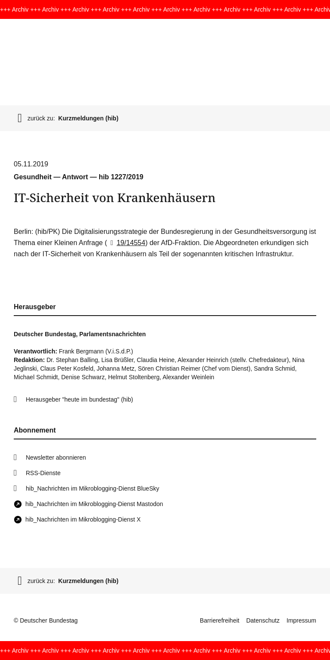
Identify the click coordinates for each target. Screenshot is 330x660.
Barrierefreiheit (219, 620)
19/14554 (126, 242)
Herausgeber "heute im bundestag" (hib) (79, 399)
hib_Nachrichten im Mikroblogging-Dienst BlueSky (92, 488)
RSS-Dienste (43, 473)
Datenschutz (263, 620)
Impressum (301, 620)
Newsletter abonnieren (56, 457)
